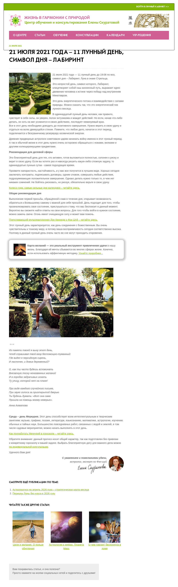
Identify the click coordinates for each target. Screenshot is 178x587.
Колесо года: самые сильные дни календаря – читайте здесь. (44, 187)
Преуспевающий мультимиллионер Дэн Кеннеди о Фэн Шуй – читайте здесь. (53, 219)
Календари (116, 35)
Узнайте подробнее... (91, 253)
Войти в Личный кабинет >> (152, 7)
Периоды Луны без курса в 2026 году (34, 493)
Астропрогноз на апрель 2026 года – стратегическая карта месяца (51, 489)
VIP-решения (142, 35)
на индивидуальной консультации (28, 446)
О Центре (20, 35)
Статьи (40, 35)
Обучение (60, 35)
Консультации (87, 35)
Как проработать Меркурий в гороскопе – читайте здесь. (41, 433)
